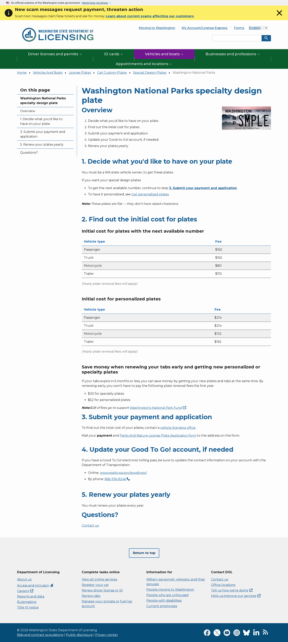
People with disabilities (164, 600)
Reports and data (30, 596)
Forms (239, 28)
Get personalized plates (150, 194)
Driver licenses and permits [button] (55, 54)
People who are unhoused (167, 595)
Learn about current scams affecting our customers (150, 16)
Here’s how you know (95, 2)
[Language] (258, 28)
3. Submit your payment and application (42, 134)
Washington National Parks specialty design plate (43, 100)
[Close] (279, 16)
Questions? (29, 152)
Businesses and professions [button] (233, 54)
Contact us (90, 525)
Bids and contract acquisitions (40, 635)
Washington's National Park (158, 408)
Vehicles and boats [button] (164, 54)
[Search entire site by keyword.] (237, 38)
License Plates (80, 72)
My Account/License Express (204, 28)
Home (22, 72)
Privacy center (106, 635)
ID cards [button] (113, 54)
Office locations (223, 585)
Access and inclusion (35, 585)
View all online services (99, 579)
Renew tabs (91, 596)
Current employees (161, 606)
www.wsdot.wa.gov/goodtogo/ (123, 473)
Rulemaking (26, 602)
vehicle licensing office (178, 428)
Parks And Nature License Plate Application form (158, 435)
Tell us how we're (232, 590)
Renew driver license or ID (102, 590)
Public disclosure (79, 635)
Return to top (144, 553)
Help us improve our (236, 596)
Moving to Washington (157, 28)
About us (24, 579)
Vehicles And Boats (47, 72)
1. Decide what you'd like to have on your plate (41, 121)
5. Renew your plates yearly (41, 144)
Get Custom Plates (112, 72)
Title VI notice (28, 607)
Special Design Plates (149, 72)
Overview (27, 111)
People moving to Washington (170, 589)
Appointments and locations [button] (144, 64)
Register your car (95, 585)
